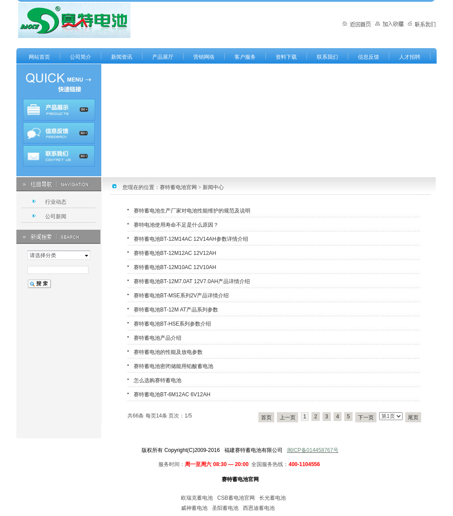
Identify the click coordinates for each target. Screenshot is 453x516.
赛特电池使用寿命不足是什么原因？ (176, 225)
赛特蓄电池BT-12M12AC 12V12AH (175, 253)
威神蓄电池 (194, 508)
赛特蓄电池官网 (178, 187)
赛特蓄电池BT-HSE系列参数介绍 (172, 324)
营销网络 (204, 57)
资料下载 (286, 57)
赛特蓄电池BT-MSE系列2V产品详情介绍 (181, 295)
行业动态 (55, 202)
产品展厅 (162, 57)
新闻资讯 (121, 57)
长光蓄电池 (272, 498)
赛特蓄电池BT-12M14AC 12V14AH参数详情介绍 (191, 239)
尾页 (413, 417)
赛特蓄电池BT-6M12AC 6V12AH (172, 394)
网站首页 (39, 57)
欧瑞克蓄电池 (197, 498)
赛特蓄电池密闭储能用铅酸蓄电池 (173, 366)
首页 (266, 417)
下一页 (366, 417)
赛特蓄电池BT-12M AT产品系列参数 (176, 310)
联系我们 (327, 57)
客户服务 (245, 57)
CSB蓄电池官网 (236, 498)
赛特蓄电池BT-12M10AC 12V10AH (175, 267)
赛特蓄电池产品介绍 (157, 338)
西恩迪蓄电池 (259, 508)
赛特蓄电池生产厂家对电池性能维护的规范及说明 (192, 211)
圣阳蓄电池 (225, 508)
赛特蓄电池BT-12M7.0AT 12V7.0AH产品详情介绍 (192, 281)
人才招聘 (409, 57)
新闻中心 (213, 187)
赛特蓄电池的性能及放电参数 (168, 352)
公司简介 (80, 57)
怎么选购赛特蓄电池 (157, 380)
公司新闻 (55, 216)
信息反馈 (368, 57)
